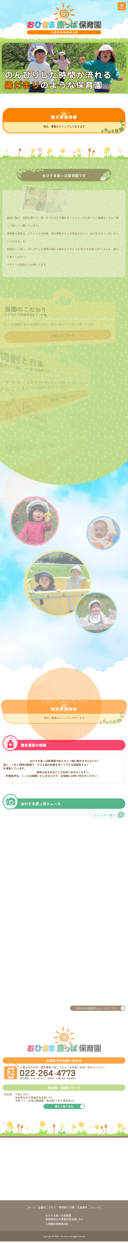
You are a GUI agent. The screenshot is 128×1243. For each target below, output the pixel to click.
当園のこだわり (47, 1207)
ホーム (32, 1207)
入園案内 (82, 1207)
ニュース (95, 1207)
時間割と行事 (66, 1207)
